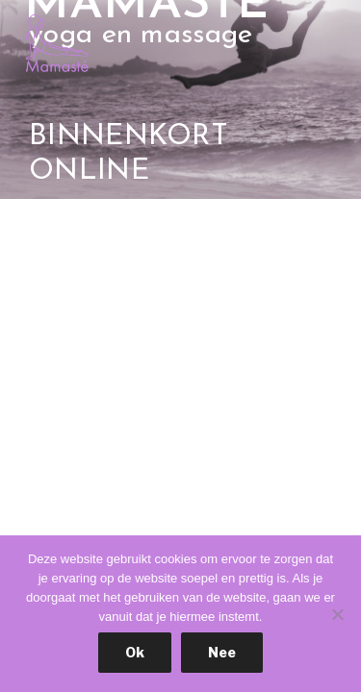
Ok (134, 652)
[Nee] (337, 614)
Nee (222, 652)
